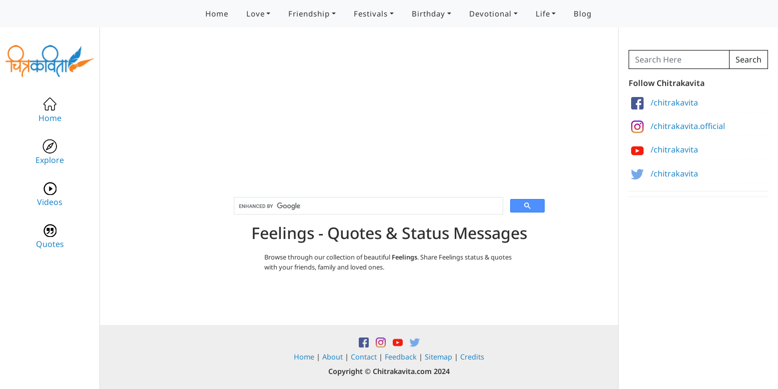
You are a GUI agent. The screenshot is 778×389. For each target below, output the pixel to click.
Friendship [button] (309, 13)
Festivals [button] (371, 13)
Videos (49, 194)
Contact (364, 357)
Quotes (50, 236)
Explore (49, 152)
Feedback (401, 357)
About (332, 357)
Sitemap (438, 357)
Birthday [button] (428, 13)
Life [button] (543, 13)
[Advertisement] (389, 120)
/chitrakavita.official (678, 126)
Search (749, 59)
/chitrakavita (664, 102)
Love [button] (255, 13)
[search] (367, 206)
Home (216, 13)
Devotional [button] (490, 13)
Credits (472, 357)
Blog (583, 13)
